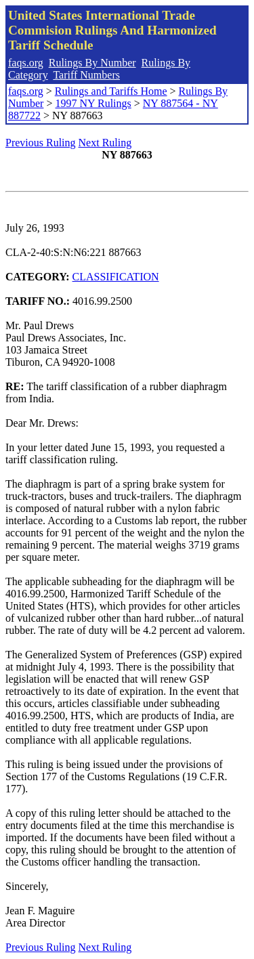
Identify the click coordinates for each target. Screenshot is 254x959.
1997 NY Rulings (93, 103)
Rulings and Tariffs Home (111, 91)
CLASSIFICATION (115, 276)
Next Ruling (105, 142)
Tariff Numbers (86, 75)
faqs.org (25, 62)
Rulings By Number (92, 62)
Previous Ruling (40, 142)
